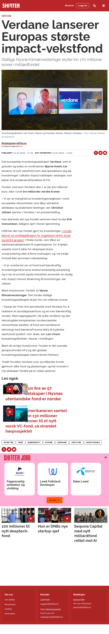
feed (20, 442)
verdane (62, 442)
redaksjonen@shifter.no (51, 617)
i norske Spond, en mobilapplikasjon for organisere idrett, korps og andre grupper (37, 235)
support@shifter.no (49, 604)
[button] (104, 457)
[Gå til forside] (11, 5)
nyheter (8, 442)
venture (76, 442)
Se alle (53, 500)
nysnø (49, 442)
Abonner (69, 5)
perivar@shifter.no (82, 607)
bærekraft (34, 442)
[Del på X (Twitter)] (100, 153)
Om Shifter (10, 599)
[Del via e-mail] (105, 153)
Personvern (10, 604)
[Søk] (94, 6)
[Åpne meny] (104, 6)
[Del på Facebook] (96, 153)
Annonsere (10, 613)
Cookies (8, 609)
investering (93, 442)
